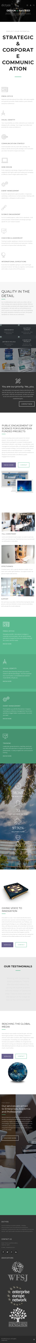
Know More (7, 644)
